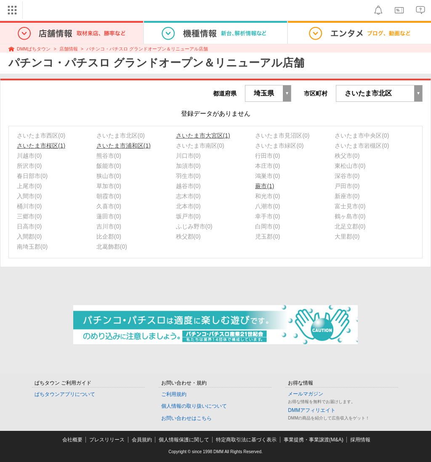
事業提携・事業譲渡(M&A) (313, 440)
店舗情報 (68, 48)
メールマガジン (305, 394)
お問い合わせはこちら (186, 418)
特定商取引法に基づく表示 (246, 440)
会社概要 (72, 440)
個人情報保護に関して (184, 440)
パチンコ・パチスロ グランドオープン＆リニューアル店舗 (147, 48)
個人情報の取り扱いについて (194, 406)
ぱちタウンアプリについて (65, 394)
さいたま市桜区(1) (41, 146)
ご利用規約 (173, 394)
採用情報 (360, 440)
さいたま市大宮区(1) (203, 135)
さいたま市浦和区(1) (123, 146)
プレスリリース (107, 440)
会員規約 (142, 440)
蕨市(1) (264, 186)
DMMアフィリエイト (311, 410)
